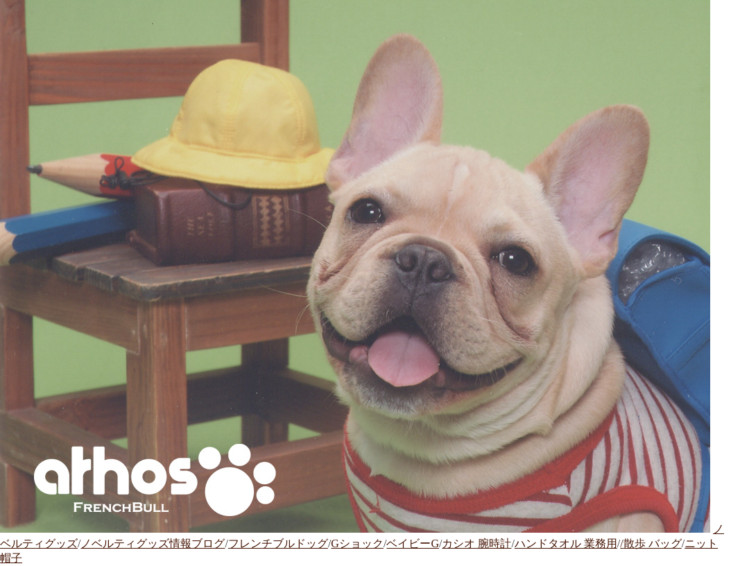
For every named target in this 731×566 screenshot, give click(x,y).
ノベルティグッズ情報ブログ (152, 543)
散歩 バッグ (653, 543)
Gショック (357, 543)
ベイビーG (412, 543)
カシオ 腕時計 (476, 543)
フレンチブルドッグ (278, 543)
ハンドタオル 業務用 (566, 543)
